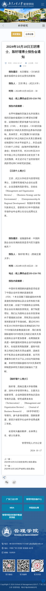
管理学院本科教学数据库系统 (12, 516)
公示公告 (29, 34)
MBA (12, 508)
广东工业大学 (12, 499)
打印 (24, 66)
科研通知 (16, 34)
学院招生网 (34, 508)
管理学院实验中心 (34, 499)
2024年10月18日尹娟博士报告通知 (19, 469)
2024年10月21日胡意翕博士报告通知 (20, 462)
